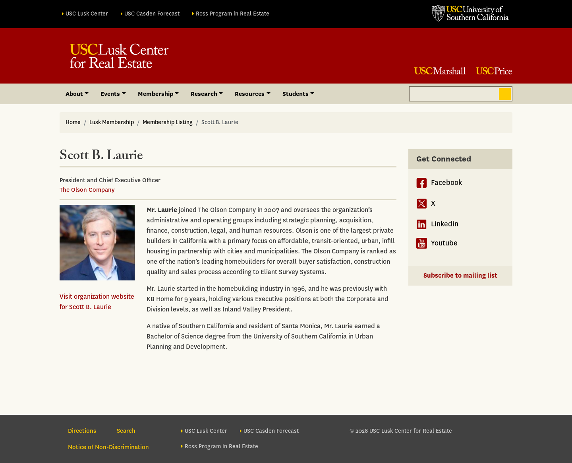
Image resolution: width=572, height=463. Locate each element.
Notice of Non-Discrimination (108, 447)
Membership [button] (155, 94)
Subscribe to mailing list (460, 275)
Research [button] (204, 94)
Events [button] (110, 94)
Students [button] (295, 94)
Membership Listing (168, 122)
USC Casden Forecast (152, 14)
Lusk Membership (111, 122)
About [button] (74, 94)
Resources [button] (250, 94)
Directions (82, 431)
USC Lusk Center (87, 14)
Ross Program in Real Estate (232, 14)
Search (505, 94)
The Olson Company (87, 190)
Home (73, 122)
